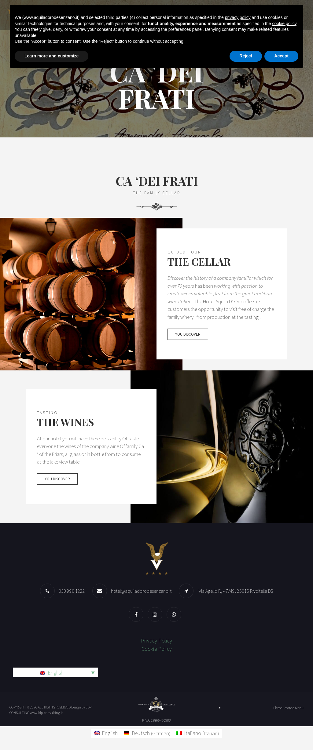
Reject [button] (245, 55)
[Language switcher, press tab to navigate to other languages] (55, 673)
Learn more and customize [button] (51, 55)
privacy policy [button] (238, 17)
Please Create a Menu (288, 708)
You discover (188, 340)
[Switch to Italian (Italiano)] (197, 733)
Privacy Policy (156, 641)
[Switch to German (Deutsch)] (147, 733)
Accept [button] (281, 55)
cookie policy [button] (284, 23)
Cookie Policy (157, 649)
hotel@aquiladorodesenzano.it (141, 591)
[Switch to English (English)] (106, 733)
